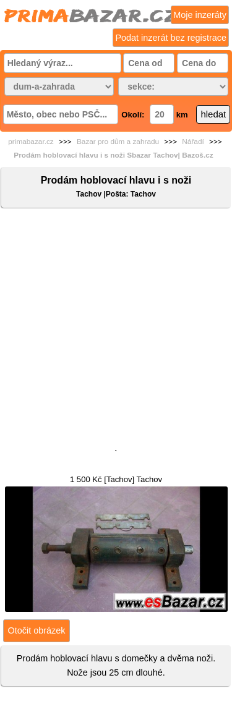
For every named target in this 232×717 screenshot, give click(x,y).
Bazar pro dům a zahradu (118, 141)
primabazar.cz (30, 141)
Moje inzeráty (199, 15)
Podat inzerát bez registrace (170, 38)
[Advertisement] (116, 331)
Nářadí (193, 141)
